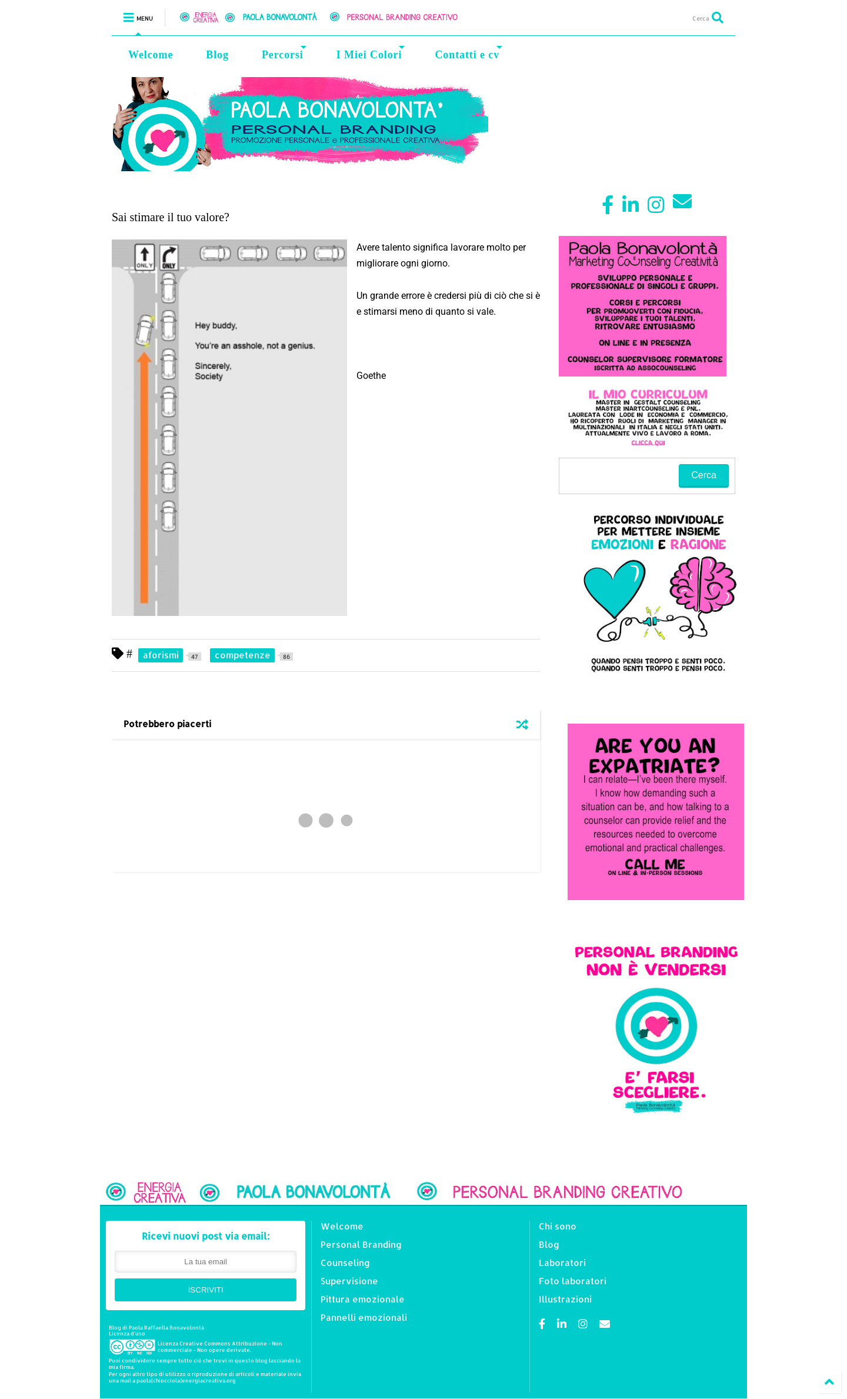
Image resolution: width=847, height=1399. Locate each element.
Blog (217, 55)
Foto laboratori (572, 1281)
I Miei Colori (370, 53)
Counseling (345, 1262)
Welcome (150, 55)
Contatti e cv (468, 53)
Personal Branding (361, 1244)
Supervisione (349, 1281)
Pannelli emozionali (364, 1317)
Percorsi (284, 53)
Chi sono (557, 1226)
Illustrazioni (565, 1299)
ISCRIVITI (206, 1289)
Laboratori (562, 1262)
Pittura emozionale (363, 1299)
